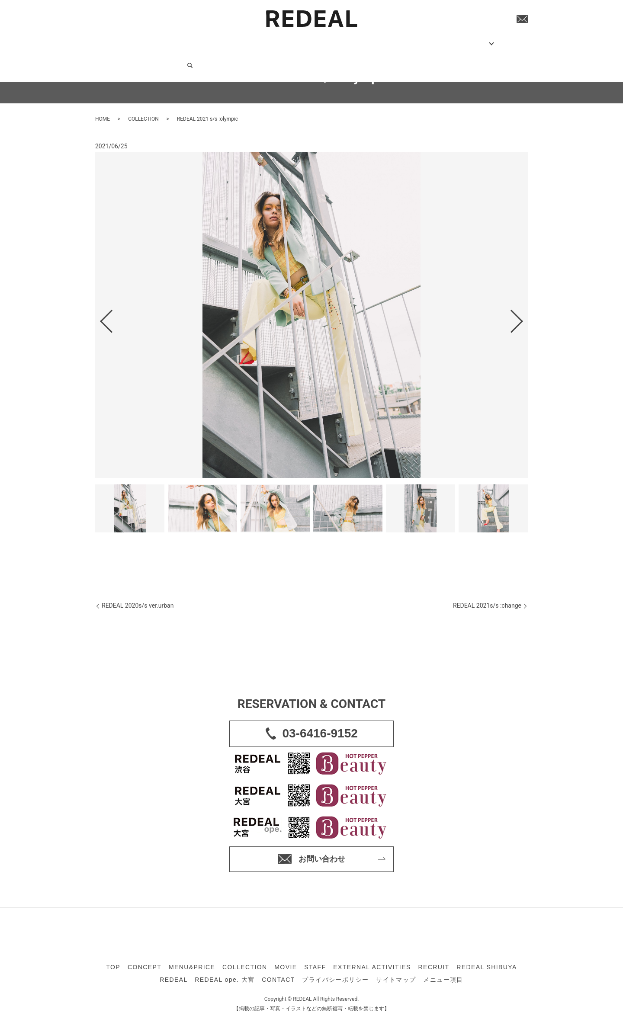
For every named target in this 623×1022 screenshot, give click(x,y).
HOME (102, 119)
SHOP (407, 38)
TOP (130, 38)
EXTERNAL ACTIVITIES (333, 38)
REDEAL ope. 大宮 (224, 979)
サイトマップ (396, 979)
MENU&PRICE (191, 38)
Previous (99, 318)
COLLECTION (234, 38)
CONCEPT (153, 38)
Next (524, 318)
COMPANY (439, 38)
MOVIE (265, 38)
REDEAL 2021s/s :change (487, 605)
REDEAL (173, 979)
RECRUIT (382, 38)
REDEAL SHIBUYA (486, 967)
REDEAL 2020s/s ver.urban (137, 605)
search (493, 39)
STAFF (287, 38)
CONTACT (471, 38)
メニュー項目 (443, 979)
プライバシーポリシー (335, 979)
